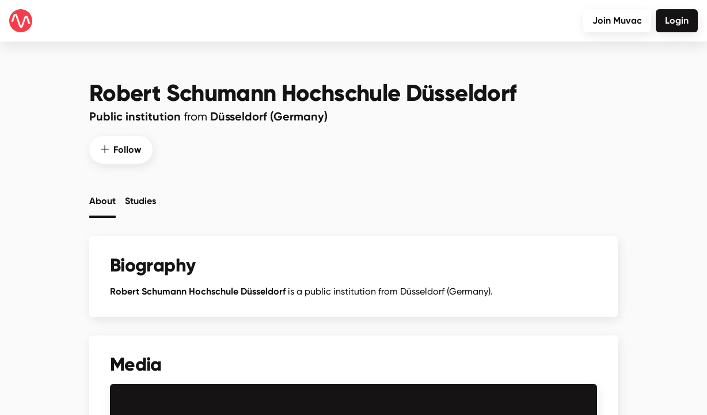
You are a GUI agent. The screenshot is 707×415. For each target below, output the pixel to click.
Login (677, 20)
